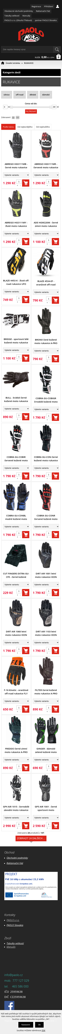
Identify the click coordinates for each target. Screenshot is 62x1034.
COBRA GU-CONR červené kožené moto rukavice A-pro (45, 517)
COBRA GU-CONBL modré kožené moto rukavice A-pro (16, 517)
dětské (33, 94)
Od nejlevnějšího (25, 126)
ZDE (43, 1030)
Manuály (26, 15)
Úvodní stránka (13, 63)
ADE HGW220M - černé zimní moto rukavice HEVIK (46, 224)
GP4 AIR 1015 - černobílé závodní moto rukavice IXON (16, 808)
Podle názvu (8, 126)
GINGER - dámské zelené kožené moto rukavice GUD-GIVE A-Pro (46, 750)
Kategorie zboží (31, 72)
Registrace (36, 6)
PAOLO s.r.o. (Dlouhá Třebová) (18, 20)
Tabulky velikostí (11, 15)
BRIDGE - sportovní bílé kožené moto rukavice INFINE (16, 341)
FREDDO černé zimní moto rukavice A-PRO (16, 750)
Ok (39, 1025)
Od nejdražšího (43, 126)
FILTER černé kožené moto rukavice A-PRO (45, 692)
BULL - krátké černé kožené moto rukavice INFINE (16, 399)
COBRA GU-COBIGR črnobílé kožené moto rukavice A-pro (46, 400)
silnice (6, 94)
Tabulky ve (12, 943)
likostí (21, 943)
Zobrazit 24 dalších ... (31, 839)
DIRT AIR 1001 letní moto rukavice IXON (46, 575)
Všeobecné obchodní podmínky (18, 11)
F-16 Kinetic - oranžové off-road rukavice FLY (16, 692)
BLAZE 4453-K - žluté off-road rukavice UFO (16, 282)
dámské (45, 94)
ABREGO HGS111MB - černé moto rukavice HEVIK (16, 165)
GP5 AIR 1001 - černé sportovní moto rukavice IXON (46, 808)
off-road (19, 94)
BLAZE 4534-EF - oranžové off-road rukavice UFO (45, 283)
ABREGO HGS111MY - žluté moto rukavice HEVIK (16, 224)
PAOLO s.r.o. (13, 920)
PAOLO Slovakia (15, 925)
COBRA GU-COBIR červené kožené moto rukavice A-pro (16, 458)
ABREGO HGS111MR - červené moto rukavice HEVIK (45, 165)
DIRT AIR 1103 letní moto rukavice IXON (46, 633)
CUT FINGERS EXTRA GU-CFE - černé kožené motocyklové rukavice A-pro (16, 575)
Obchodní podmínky (17, 857)
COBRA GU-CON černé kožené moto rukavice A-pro (46, 458)
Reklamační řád (43, 11)
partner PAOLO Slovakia (46, 20)
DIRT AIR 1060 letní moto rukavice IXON (16, 633)
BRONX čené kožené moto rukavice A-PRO (45, 341)
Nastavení (25, 1025)
